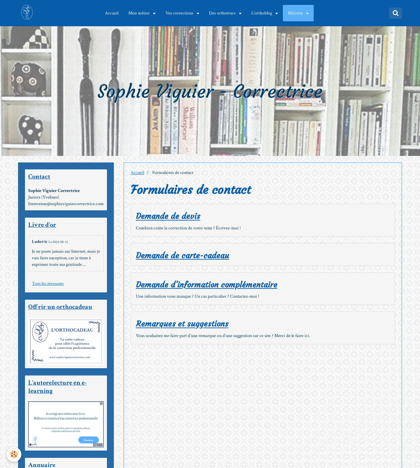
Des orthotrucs (223, 13)
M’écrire (296, 13)
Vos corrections (179, 13)
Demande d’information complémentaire (206, 285)
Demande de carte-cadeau (182, 256)
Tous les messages (48, 284)
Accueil (111, 13)
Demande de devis (168, 217)
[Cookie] (14, 454)
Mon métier (139, 13)
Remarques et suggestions (182, 324)
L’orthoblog (262, 13)
